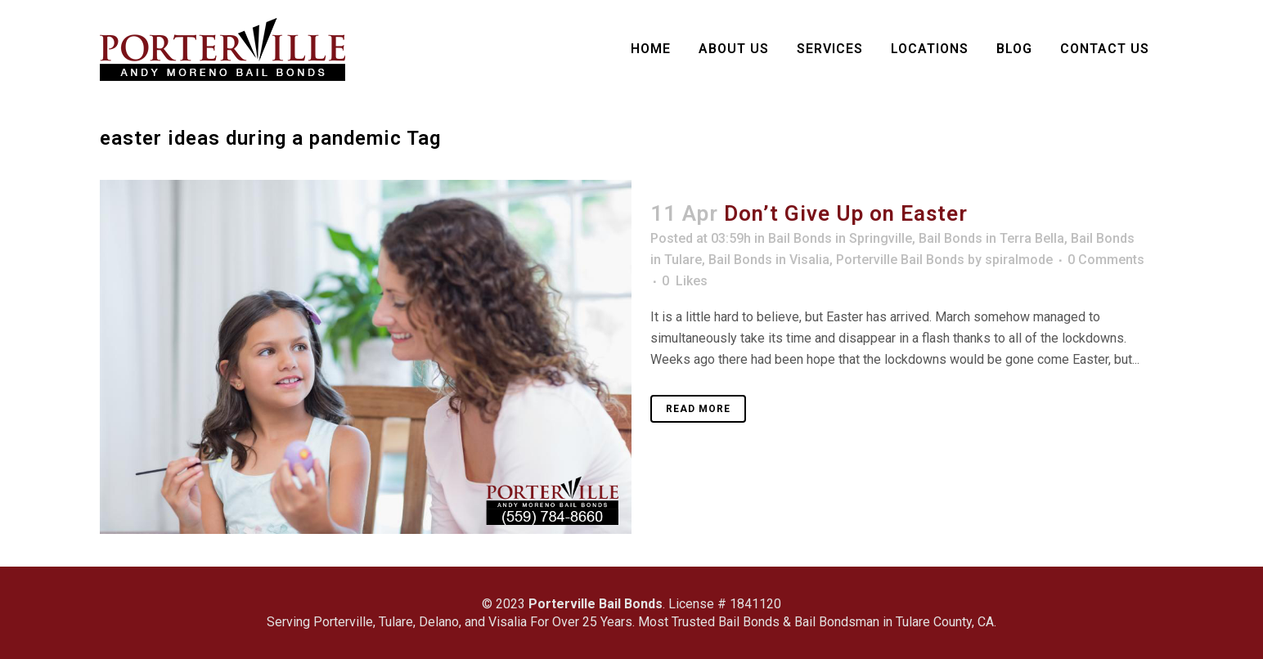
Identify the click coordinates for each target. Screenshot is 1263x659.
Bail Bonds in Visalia (768, 259)
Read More (698, 409)
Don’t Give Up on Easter (846, 213)
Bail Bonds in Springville (840, 238)
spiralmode (1019, 259)
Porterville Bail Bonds (900, 259)
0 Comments (1105, 259)
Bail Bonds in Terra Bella (991, 238)
